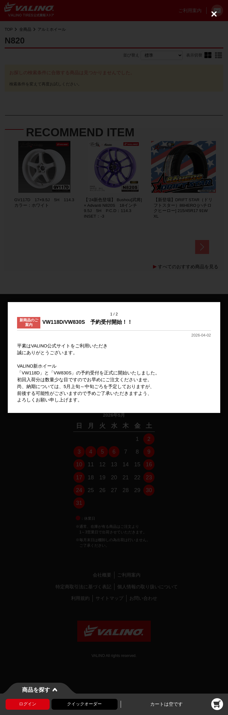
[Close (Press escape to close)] (214, 14)
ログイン (27, 704)
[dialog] (114, 357)
